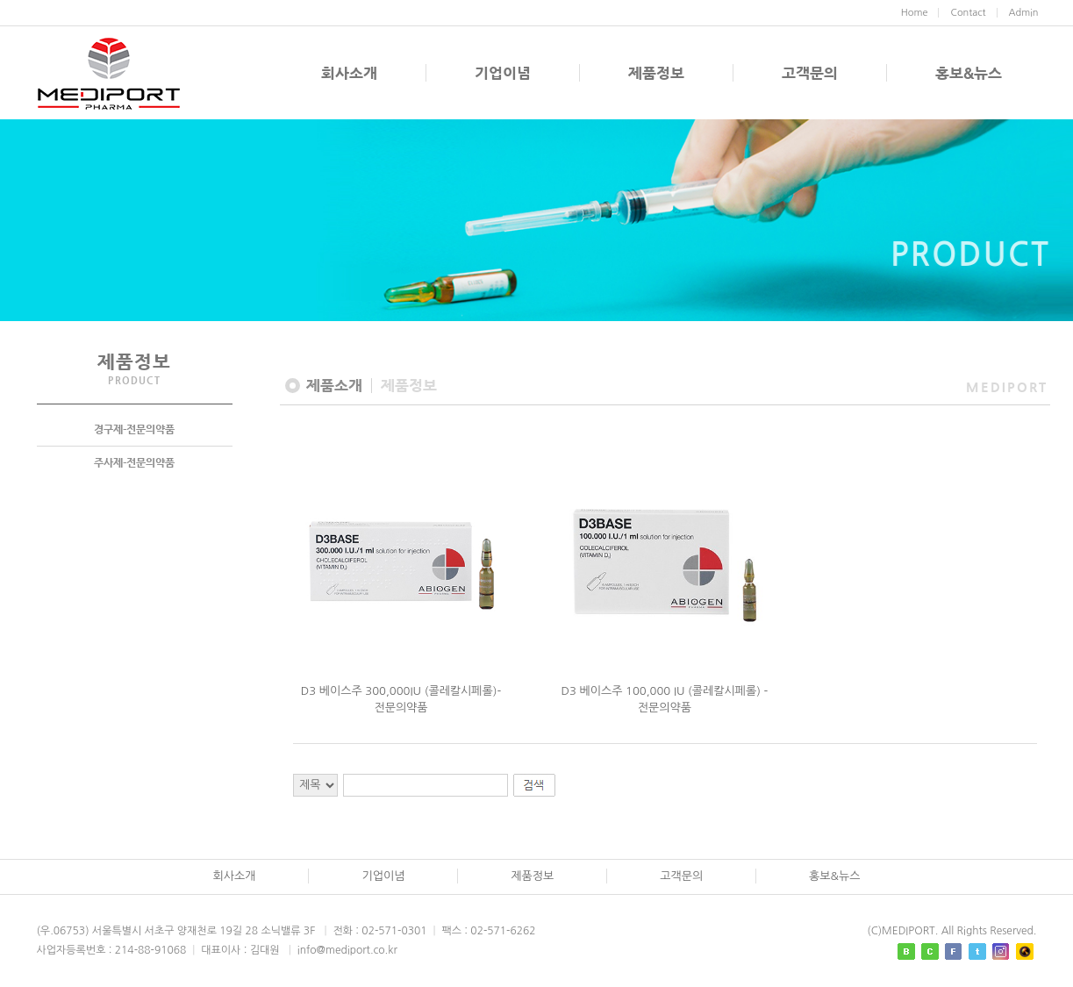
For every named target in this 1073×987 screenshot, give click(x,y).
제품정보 (656, 73)
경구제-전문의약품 (134, 429)
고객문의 (810, 73)
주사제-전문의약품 (134, 462)
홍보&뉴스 (968, 73)
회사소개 (349, 73)
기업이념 (503, 73)
